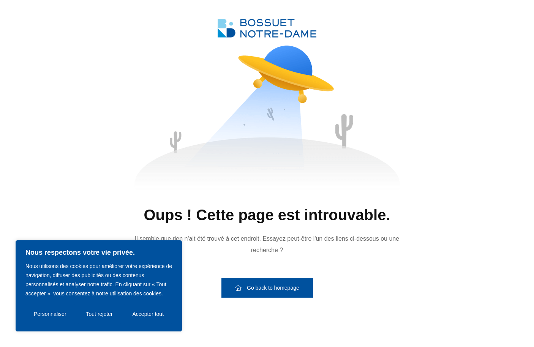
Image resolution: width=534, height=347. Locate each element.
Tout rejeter (99, 314)
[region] (98, 286)
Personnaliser (50, 314)
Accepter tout (148, 314)
